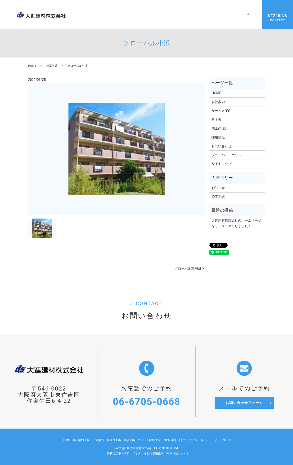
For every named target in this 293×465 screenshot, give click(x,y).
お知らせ (218, 188)
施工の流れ (211, 14)
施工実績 (188, 14)
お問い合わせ (221, 146)
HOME (99, 14)
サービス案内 (145, 14)
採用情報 (235, 14)
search (247, 14)
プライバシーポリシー (228, 155)
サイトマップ (221, 164)
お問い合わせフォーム (244, 403)
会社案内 (119, 14)
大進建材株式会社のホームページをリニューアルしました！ (236, 223)
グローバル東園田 (188, 268)
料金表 (168, 14)
